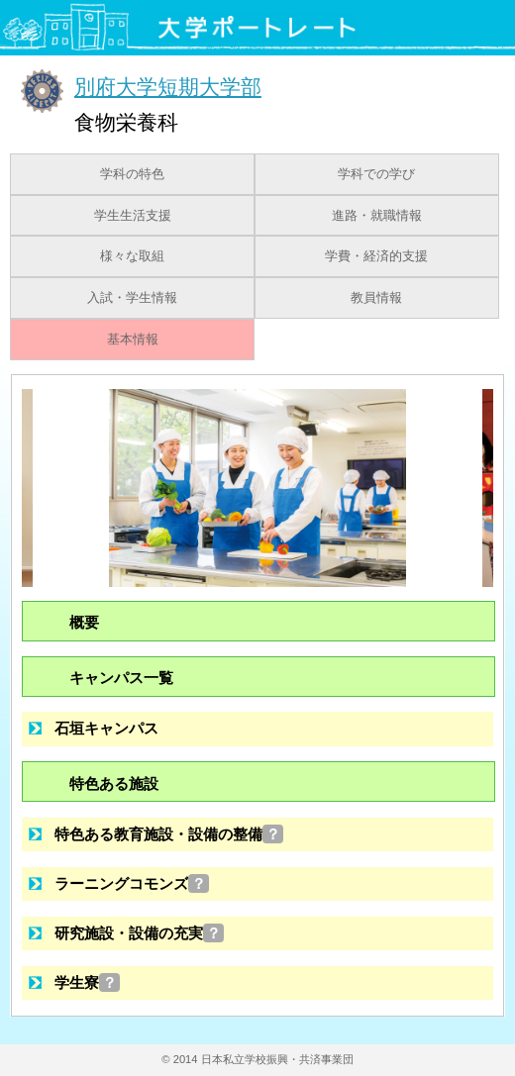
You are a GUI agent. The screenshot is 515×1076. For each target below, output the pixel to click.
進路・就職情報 (377, 216)
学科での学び (376, 174)
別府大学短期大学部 (167, 86)
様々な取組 (132, 256)
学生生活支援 (132, 216)
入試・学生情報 (132, 298)
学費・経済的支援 (376, 256)
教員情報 (376, 298)
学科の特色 (132, 174)
